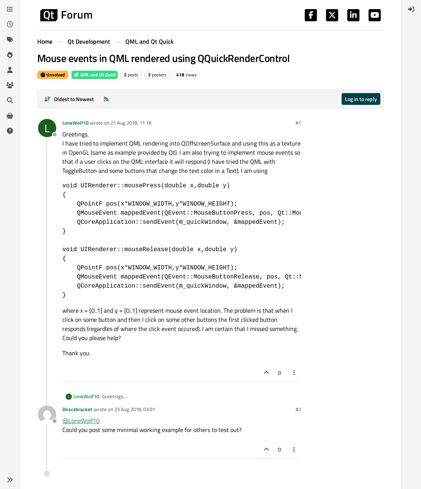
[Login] (411, 9)
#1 (298, 123)
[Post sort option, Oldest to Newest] (69, 99)
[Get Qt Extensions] (10, 115)
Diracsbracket (77, 409)
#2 (298, 409)
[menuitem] (411, 9)
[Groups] (10, 85)
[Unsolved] (10, 131)
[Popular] (10, 55)
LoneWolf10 (75, 123)
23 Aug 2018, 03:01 (134, 409)
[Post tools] (294, 372)
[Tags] (10, 39)
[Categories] (10, 9)
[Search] (10, 100)
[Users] (10, 70)
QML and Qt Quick (94, 74)
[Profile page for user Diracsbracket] (47, 414)
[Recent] (10, 24)
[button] (10, 480)
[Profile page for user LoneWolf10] (47, 128)
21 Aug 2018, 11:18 (131, 123)
